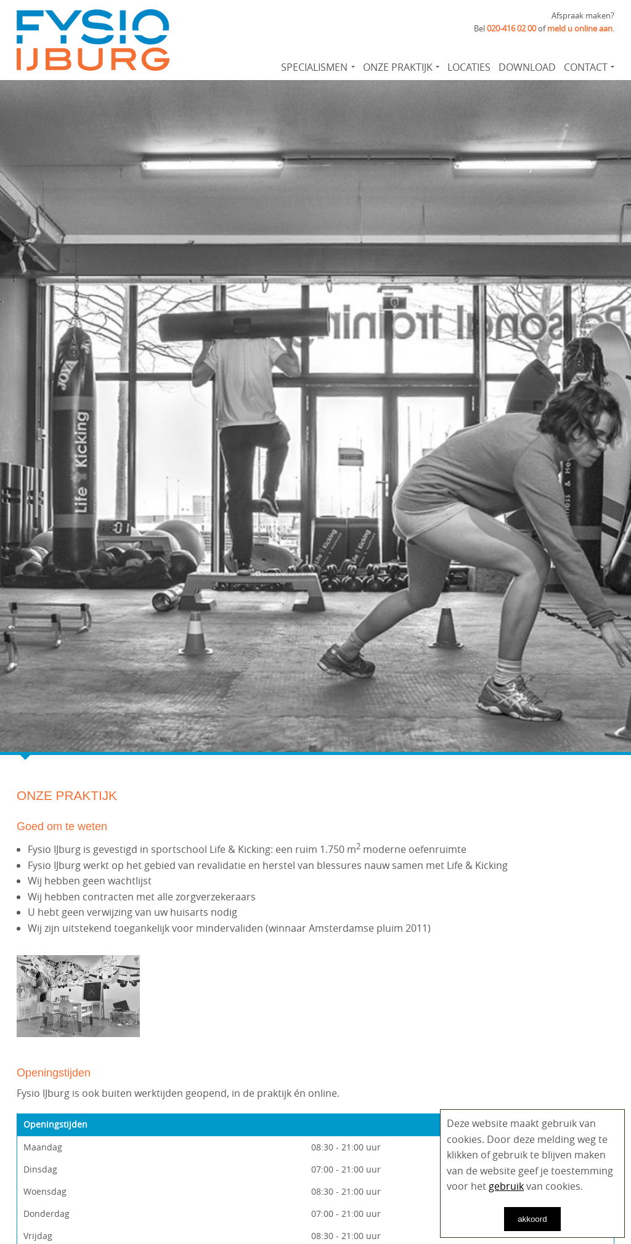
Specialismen (314, 67)
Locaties (469, 67)
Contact (586, 67)
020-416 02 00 (511, 28)
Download (527, 67)
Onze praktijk (398, 67)
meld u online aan (580, 28)
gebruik (506, 1186)
